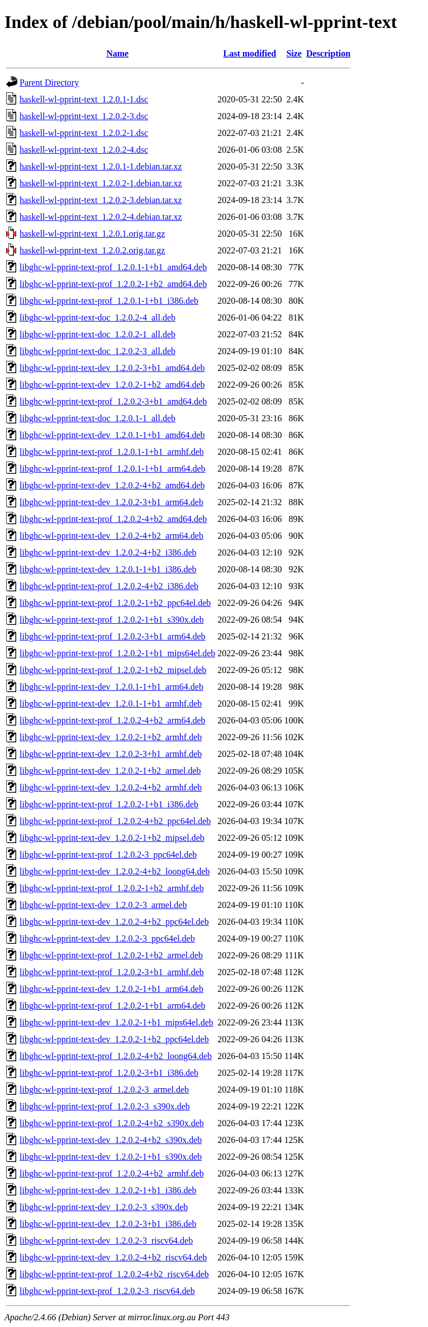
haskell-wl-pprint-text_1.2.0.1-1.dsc (84, 99)
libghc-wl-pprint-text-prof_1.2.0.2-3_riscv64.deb (107, 1291)
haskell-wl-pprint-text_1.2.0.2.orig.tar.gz (92, 250)
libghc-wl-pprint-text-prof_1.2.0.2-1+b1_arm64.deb (113, 1005)
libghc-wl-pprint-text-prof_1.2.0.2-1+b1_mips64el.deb (117, 653)
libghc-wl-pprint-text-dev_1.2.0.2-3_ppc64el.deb (107, 938)
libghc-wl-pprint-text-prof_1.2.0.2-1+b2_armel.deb (111, 955)
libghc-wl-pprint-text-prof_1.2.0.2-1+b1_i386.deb (109, 804)
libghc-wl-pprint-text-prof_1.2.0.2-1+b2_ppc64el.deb (115, 603)
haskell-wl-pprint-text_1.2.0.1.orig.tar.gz (92, 233)
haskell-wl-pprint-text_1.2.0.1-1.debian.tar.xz (101, 166)
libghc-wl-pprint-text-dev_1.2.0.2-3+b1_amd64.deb (112, 368)
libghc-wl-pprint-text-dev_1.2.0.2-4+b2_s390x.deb (111, 1140)
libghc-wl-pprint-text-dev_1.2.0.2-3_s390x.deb (104, 1207)
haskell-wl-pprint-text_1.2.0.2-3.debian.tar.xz (101, 200)
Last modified (250, 53)
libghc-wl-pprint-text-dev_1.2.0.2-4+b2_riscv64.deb (113, 1257)
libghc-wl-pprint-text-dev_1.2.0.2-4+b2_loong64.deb (115, 871)
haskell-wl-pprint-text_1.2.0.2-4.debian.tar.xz (101, 217)
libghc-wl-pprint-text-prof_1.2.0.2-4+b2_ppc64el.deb (115, 821)
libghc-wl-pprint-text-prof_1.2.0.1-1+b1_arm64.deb (113, 468)
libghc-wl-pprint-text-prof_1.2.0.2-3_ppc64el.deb (108, 854)
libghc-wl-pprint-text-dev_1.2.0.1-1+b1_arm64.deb (111, 686)
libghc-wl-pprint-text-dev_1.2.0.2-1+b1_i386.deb (108, 1190)
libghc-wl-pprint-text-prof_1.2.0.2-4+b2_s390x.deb (112, 1123)
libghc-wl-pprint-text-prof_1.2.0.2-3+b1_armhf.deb (112, 972)
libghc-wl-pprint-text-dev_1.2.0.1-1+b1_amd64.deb (112, 435)
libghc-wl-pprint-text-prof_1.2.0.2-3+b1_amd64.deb (113, 401)
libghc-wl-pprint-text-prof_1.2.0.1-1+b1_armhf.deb (112, 452)
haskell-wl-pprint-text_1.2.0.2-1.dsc (84, 133)
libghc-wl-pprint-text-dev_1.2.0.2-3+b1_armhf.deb (111, 754)
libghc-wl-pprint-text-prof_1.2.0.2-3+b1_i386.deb (109, 1072)
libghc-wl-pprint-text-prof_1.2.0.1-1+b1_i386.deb (109, 300)
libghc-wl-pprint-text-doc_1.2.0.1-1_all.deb (97, 418)
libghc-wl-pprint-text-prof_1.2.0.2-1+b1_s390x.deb (112, 619)
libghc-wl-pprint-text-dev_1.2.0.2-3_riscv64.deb (106, 1240)
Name (117, 53)
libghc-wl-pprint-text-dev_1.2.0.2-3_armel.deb (103, 905)
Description (328, 53)
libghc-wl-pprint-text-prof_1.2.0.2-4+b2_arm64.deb (113, 720)
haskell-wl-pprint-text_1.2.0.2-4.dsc (84, 149)
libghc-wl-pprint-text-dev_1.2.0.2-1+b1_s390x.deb (111, 1156)
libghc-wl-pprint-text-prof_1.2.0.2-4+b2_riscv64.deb (114, 1274)
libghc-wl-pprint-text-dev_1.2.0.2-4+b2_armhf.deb (111, 787)
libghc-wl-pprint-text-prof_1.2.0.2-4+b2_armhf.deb (112, 1173)
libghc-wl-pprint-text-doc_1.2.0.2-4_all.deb (97, 317)
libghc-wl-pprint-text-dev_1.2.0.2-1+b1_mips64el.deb (116, 1022)
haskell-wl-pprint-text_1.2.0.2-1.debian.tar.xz (101, 183)
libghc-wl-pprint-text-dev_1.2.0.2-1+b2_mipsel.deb (112, 838)
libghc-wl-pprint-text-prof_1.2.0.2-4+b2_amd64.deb (113, 519)
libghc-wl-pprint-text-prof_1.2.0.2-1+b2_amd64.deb (113, 284)
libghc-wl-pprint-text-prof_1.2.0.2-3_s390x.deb (105, 1106)
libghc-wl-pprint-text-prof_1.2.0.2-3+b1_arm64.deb (113, 636)
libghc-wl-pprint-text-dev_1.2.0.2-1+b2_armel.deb (110, 770)
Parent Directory (49, 82)
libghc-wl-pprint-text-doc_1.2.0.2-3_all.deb (97, 351)
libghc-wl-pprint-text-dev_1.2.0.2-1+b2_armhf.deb (111, 737)
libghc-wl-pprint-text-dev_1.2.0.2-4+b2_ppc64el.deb (114, 921)
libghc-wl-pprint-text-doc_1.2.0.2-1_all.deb (97, 334)
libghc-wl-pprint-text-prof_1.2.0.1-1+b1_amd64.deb (113, 267)
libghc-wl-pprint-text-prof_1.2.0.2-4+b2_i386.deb (109, 586)
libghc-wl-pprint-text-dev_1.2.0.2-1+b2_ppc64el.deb (114, 1039)
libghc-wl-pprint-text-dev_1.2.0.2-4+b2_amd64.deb (112, 485)
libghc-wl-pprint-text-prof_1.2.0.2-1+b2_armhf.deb (112, 888)
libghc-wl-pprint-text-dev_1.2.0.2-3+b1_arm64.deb (111, 502)
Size (294, 53)
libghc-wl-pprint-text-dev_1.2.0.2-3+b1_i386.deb (108, 1224)
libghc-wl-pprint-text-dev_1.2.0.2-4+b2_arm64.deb (111, 535)
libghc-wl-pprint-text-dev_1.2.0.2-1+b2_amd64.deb (112, 384)
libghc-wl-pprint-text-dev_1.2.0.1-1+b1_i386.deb (108, 569)
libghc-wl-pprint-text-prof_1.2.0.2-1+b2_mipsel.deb (113, 670)
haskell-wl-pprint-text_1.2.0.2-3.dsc (84, 116)
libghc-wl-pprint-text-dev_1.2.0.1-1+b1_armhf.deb (111, 703)
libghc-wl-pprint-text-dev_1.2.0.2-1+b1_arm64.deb (111, 989)
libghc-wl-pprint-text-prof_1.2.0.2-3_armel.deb (104, 1089)
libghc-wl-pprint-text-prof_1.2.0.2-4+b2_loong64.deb (116, 1056)
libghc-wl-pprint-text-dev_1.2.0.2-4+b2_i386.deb (108, 552)
